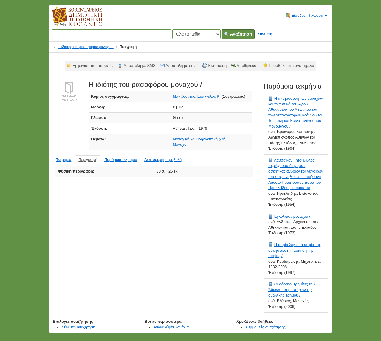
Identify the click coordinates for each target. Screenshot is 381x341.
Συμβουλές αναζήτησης (265, 327)
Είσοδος (296, 15)
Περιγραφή (87, 159)
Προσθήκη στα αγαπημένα (291, 65)
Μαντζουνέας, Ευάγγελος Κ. (197, 96)
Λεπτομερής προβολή (163, 159)
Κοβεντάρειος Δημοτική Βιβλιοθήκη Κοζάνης (71, 20)
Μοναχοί (180, 144)
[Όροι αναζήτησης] (111, 34)
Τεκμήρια (63, 159)
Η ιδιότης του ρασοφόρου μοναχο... (86, 47)
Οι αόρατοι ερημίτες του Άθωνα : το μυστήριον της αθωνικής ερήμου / (291, 289)
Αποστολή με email (181, 65)
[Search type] (196, 34)
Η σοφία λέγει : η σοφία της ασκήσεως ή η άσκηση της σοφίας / (294, 250)
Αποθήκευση (248, 65)
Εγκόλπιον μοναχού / (292, 216)
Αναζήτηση (238, 34)
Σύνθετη (265, 34)
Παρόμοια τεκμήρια (120, 159)
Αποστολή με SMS (140, 65)
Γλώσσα (318, 15)
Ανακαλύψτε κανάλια (171, 327)
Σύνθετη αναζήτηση (78, 327)
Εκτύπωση (217, 65)
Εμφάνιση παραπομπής (93, 65)
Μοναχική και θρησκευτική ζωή (199, 139)
